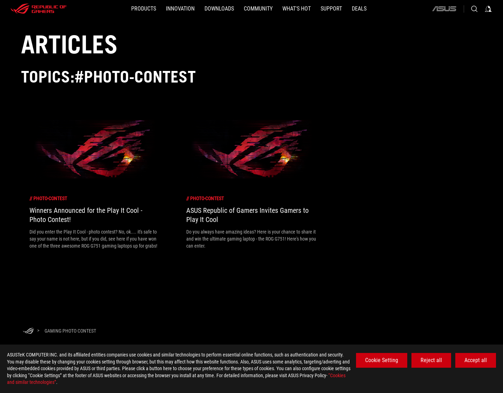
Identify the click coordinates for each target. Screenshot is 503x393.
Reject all (431, 360)
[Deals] (359, 9)
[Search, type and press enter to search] (474, 8)
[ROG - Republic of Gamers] (39, 9)
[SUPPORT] (331, 9)
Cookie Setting (381, 360)
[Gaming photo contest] (70, 331)
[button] (143, 9)
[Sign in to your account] (488, 9)
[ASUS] (444, 8)
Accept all (475, 360)
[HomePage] (28, 331)
